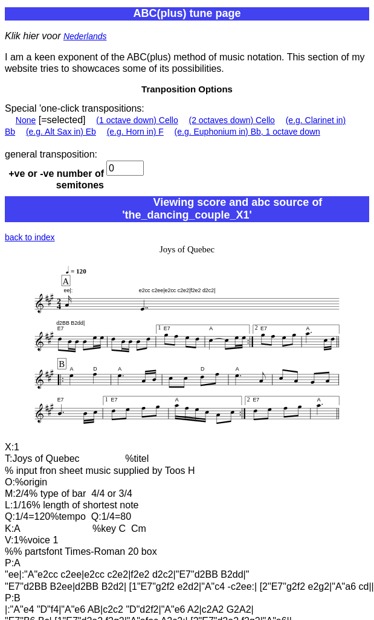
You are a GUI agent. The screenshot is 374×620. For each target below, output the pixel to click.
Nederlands (85, 36)
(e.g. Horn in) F (135, 131)
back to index (30, 237)
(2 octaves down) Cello (232, 120)
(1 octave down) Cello (137, 120)
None (26, 120)
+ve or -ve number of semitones (56, 179)
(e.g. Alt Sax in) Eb (61, 131)
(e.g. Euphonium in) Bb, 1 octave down (247, 131)
